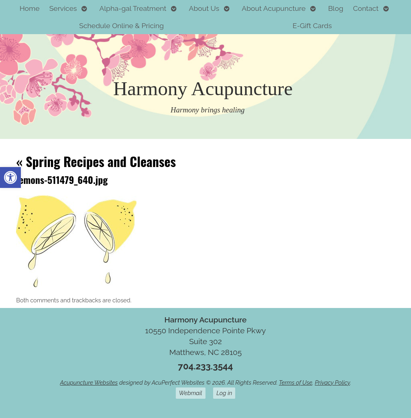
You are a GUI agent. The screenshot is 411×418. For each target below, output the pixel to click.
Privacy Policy (332, 382)
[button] (10, 177)
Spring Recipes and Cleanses (96, 161)
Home (30, 8)
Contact (365, 8)
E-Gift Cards (312, 25)
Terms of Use (295, 382)
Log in (224, 392)
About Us (204, 8)
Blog (335, 8)
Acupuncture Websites (89, 382)
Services (63, 8)
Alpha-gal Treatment (133, 8)
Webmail (190, 392)
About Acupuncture (273, 8)
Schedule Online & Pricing (121, 25)
